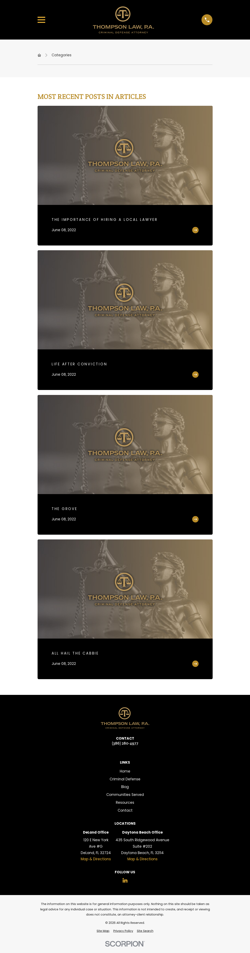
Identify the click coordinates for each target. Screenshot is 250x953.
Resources (125, 802)
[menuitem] (103, 931)
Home (125, 771)
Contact (125, 810)
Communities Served (125, 794)
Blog (125, 786)
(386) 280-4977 (125, 743)
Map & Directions (96, 859)
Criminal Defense (125, 779)
